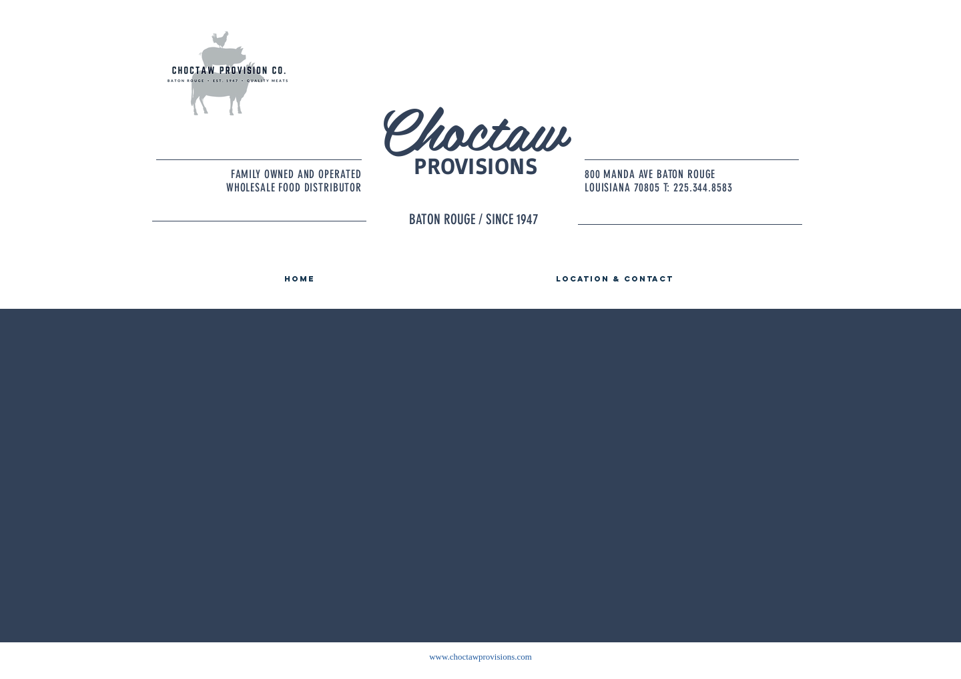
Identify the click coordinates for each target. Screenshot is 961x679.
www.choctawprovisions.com (480, 657)
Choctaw (470, 127)
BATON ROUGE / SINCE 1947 (474, 219)
